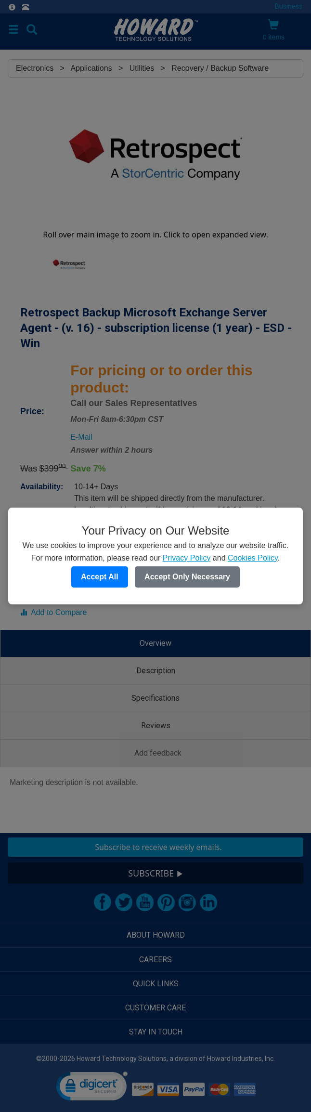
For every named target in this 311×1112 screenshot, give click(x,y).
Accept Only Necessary (187, 577)
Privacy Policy (187, 558)
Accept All (99, 577)
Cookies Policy (253, 558)
